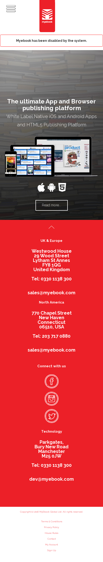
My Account (51, 544)
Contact (51, 539)
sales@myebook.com (51, 292)
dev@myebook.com (51, 479)
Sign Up (51, 550)
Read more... (51, 205)
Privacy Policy (51, 527)
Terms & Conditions (51, 521)
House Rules (51, 533)
